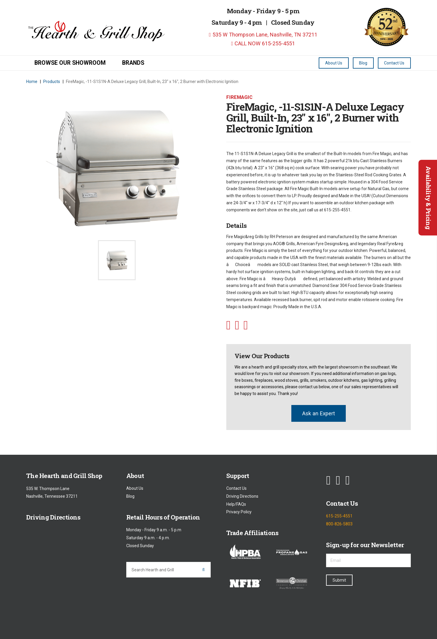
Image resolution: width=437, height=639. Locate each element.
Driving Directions (242, 496)
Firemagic (239, 97)
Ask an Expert (318, 413)
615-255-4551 (339, 516)
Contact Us (236, 488)
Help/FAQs (236, 504)
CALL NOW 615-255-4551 (263, 43)
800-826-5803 (339, 524)
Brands (133, 62)
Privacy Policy (239, 512)
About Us (134, 488)
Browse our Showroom (70, 62)
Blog (130, 496)
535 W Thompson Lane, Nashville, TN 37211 (263, 34)
